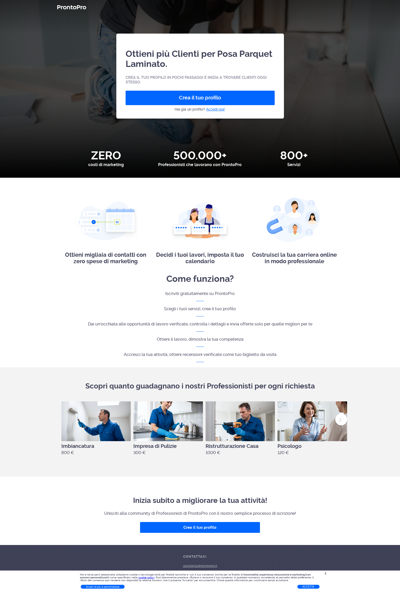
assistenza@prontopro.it (200, 566)
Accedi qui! (215, 109)
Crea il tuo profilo (200, 98)
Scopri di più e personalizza (102, 586)
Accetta (308, 586)
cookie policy (146, 577)
